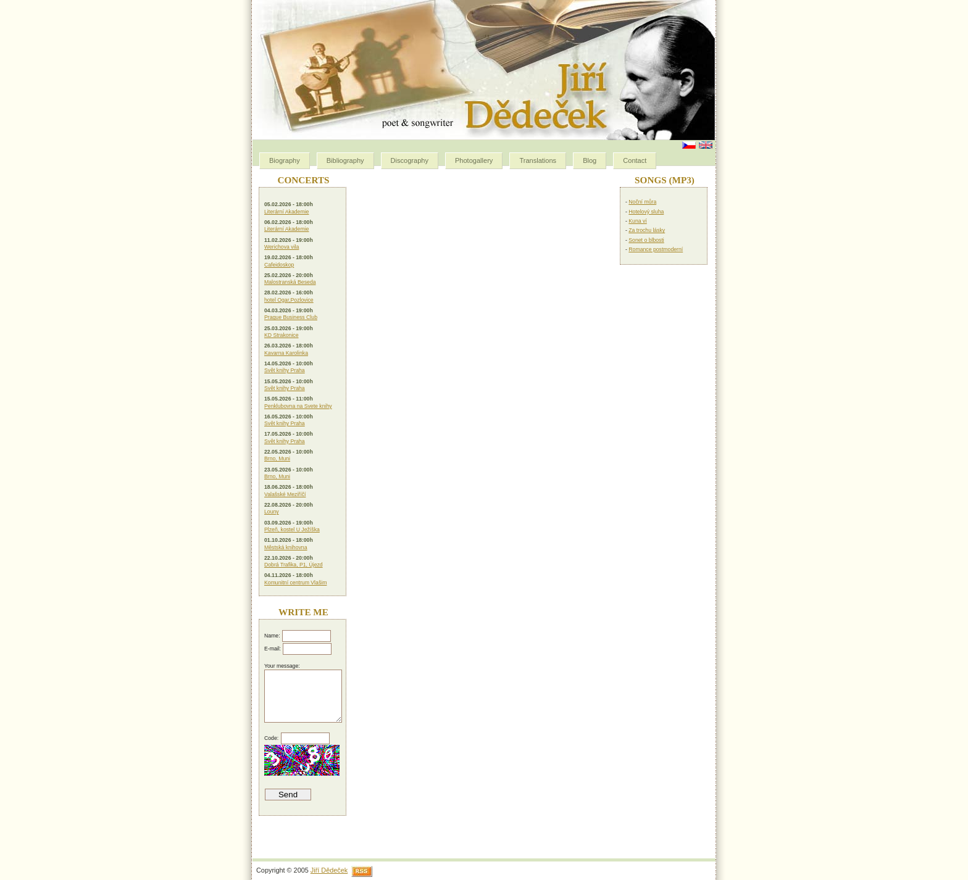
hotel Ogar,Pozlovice (289, 300)
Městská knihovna (285, 547)
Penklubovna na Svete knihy (298, 406)
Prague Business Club (290, 317)
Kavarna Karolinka (286, 353)
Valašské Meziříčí (285, 494)
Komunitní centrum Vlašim (295, 582)
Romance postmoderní (655, 249)
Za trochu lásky (646, 230)
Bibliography (345, 160)
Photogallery (474, 160)
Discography (409, 160)
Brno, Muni (277, 458)
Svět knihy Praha (284, 370)
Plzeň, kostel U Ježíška (292, 529)
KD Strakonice (281, 335)
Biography (284, 160)
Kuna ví (637, 221)
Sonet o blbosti (646, 240)
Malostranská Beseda (290, 282)
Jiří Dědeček (329, 870)
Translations (537, 160)
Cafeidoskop (279, 265)
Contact (634, 160)
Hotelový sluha (646, 212)
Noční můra (642, 202)
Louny (271, 511)
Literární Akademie (286, 212)
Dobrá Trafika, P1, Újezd (293, 565)
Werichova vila (281, 247)
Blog (589, 160)
